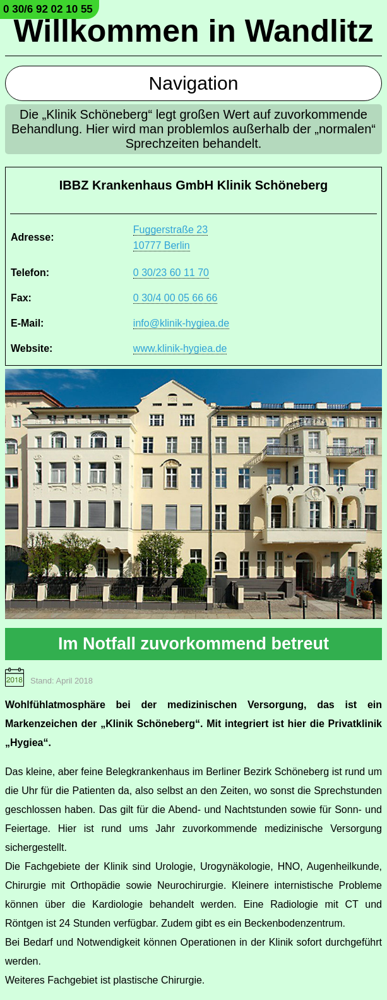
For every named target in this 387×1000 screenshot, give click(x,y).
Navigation (194, 83)
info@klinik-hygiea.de (181, 323)
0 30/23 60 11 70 (171, 272)
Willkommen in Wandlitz (194, 31)
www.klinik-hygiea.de (180, 348)
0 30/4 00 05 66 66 (175, 297)
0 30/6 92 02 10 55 (48, 9)
